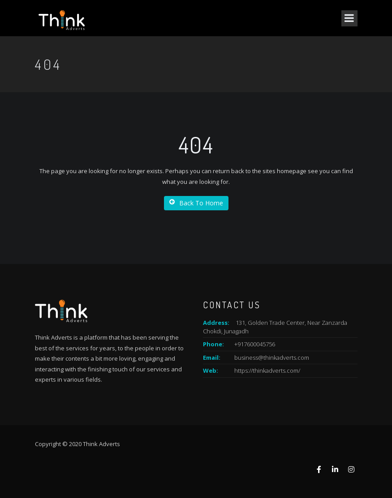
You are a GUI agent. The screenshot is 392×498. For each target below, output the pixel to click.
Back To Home (196, 203)
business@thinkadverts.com (271, 357)
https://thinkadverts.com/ (267, 370)
